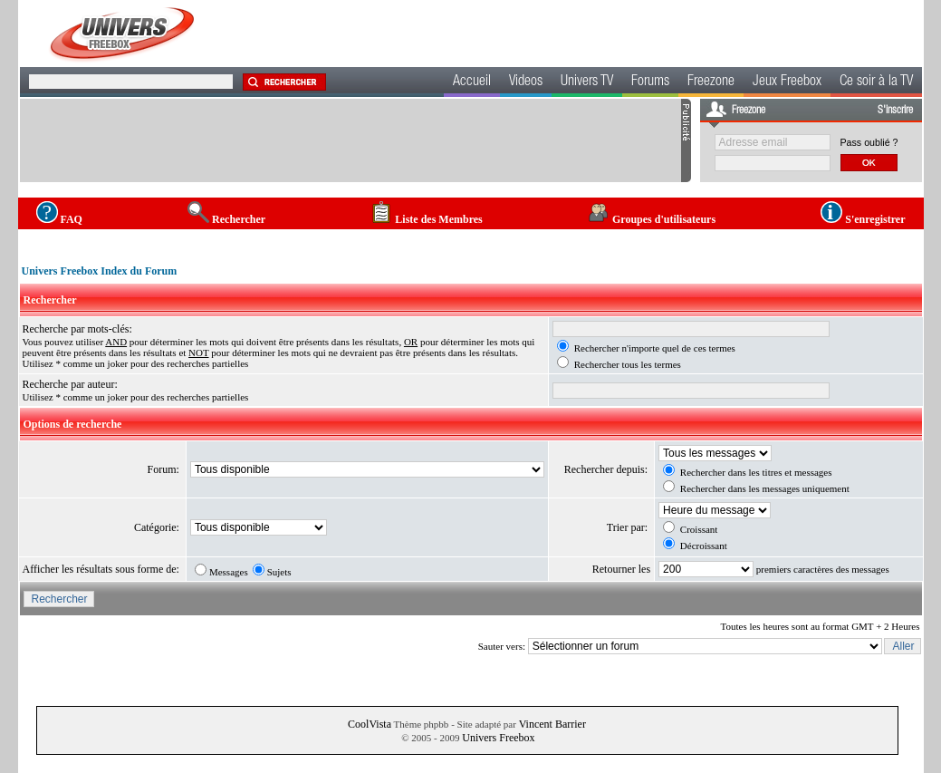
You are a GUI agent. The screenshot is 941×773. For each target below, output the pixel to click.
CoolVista (369, 724)
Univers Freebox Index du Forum (100, 271)
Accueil (472, 82)
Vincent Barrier (552, 724)
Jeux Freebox (787, 82)
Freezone (711, 82)
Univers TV (587, 82)
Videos (526, 82)
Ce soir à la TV (876, 82)
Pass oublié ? (869, 142)
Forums (650, 82)
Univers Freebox (498, 737)
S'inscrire (895, 110)
